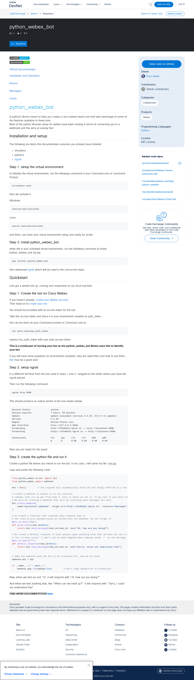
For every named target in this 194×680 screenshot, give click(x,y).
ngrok (18, 159)
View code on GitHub (161, 64)
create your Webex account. (52, 300)
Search (34, 14)
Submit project (175, 14)
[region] (46, 670)
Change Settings (40, 674)
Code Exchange (17, 14)
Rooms (13, 83)
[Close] (88, 665)
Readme (20, 44)
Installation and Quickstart (24, 76)
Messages (15, 91)
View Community (161, 238)
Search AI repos (149, 14)
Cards (13, 98)
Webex (146, 117)
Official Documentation (22, 69)
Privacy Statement (14, 674)
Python (145, 130)
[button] (172, 238)
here (50, 594)
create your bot (38, 304)
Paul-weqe (152, 76)
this (11, 360)
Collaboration (149, 103)
